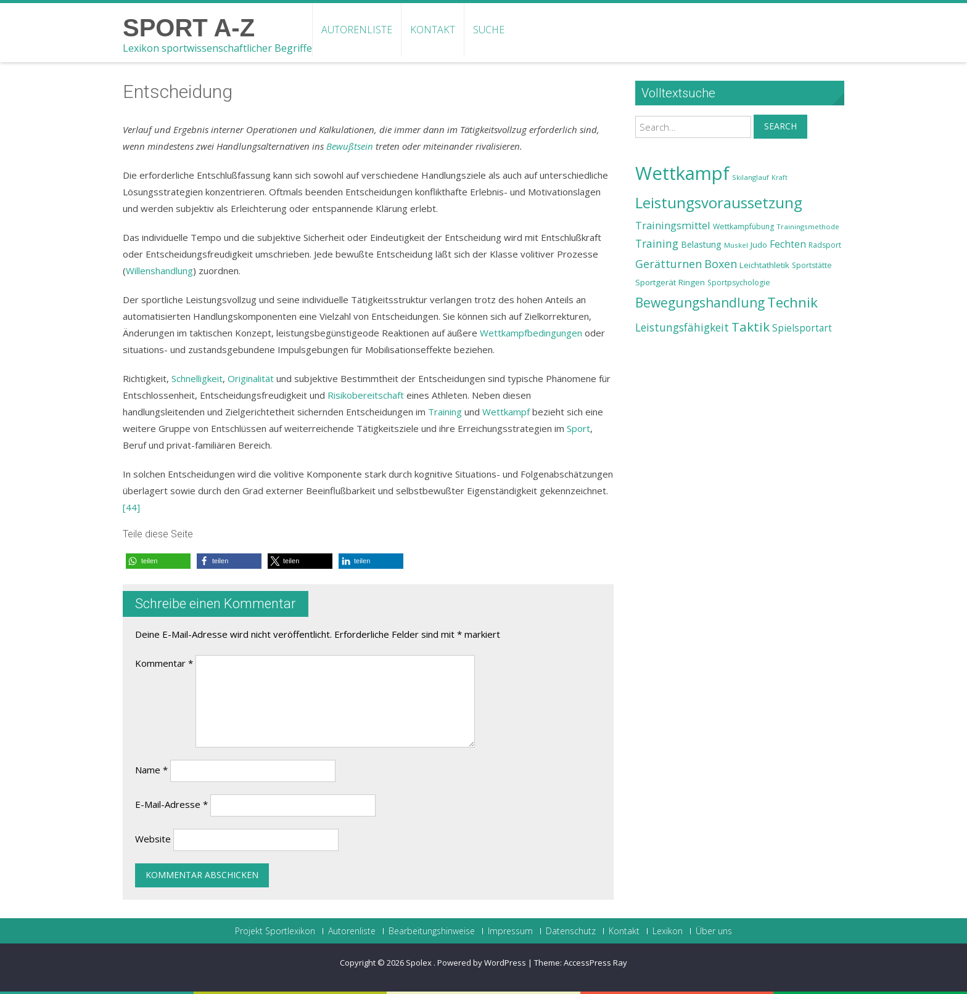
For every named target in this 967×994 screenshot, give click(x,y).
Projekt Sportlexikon (275, 931)
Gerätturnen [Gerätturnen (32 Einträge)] (668, 263)
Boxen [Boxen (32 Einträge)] (720, 263)
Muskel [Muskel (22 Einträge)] (736, 245)
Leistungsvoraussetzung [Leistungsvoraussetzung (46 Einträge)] (718, 203)
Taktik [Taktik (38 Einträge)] (750, 326)
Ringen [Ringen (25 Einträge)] (691, 282)
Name (151, 770)
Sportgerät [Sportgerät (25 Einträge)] (655, 282)
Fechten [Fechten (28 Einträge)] (788, 244)
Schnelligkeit (197, 378)
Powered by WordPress (481, 962)
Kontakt (432, 29)
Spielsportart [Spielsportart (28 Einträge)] (802, 328)
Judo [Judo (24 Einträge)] (759, 244)
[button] (158, 561)
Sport (578, 428)
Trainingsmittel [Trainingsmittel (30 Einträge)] (672, 225)
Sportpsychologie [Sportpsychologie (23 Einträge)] (738, 282)
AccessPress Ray (595, 962)
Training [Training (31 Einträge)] (656, 243)
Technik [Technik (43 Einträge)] (792, 302)
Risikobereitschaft (365, 395)
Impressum (510, 931)
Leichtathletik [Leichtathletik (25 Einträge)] (764, 265)
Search (780, 126)
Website (153, 839)
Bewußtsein (349, 146)
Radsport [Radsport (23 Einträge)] (825, 245)
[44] (131, 507)
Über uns (714, 931)
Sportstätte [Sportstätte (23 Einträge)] (812, 265)
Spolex (420, 962)
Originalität (251, 378)
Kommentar (164, 663)
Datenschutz (571, 931)
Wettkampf (506, 411)
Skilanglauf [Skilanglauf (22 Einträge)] (750, 177)
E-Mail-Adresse (171, 804)
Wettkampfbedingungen (531, 333)
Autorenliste (356, 29)
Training (445, 411)
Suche (488, 29)
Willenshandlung (159, 270)
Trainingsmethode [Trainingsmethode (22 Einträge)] (807, 226)
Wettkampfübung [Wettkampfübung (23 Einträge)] (743, 226)
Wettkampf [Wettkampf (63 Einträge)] (682, 173)
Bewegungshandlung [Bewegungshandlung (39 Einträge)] (700, 302)
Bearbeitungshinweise (432, 931)
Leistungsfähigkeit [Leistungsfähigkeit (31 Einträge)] (682, 327)
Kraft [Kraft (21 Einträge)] (780, 177)
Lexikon (667, 931)
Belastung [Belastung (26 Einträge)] (701, 244)
